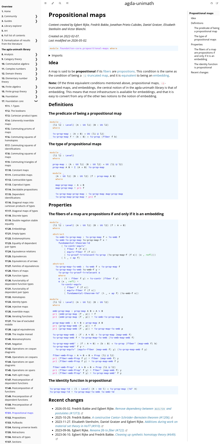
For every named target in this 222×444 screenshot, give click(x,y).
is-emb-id (107, 391)
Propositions (15, 417)
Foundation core (12, 101)
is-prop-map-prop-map (70, 193)
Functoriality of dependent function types (19, 282)
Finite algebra (11, 86)
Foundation (10, 96)
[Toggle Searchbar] (60, 3)
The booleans (15, 110)
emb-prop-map (61, 310)
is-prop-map (60, 133)
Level (69, 124)
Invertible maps (17, 311)
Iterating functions (19, 316)
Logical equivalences (20, 329)
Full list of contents (13, 35)
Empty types (15, 233)
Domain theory (12, 73)
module (54, 48)
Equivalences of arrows (21, 261)
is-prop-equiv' (66, 349)
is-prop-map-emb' (64, 343)
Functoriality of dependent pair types (17, 290)
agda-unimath (139, 3)
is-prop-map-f (92, 240)
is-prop (95, 136)
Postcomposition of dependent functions (19, 381)
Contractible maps (18, 174)
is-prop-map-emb (63, 334)
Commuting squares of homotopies (20, 138)
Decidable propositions (21, 189)
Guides (7, 21)
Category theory (12, 59)
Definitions (197, 23)
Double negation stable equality (21, 222)
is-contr (95, 278)
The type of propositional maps (205, 37)
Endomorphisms (17, 238)
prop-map (58, 164)
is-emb (113, 237)
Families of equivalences (22, 266)
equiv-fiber (75, 251)
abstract (58, 234)
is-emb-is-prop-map (68, 237)
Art (5, 30)
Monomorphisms (18, 339)
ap (74, 257)
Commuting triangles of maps (21, 163)
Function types (16, 275)
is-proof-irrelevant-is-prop (86, 254)
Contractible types (18, 179)
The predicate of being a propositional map (206, 29)
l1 (55, 124)
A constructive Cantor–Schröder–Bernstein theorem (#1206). (131, 417)
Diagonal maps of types (21, 210)
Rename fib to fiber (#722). (107, 430)
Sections (13, 441)
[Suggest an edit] (217, 3)
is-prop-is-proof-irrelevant (77, 272)
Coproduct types (17, 184)
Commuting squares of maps (20, 155)
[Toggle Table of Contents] (45, 3)
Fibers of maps (16, 270)
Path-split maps (17, 374)
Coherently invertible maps (19, 122)
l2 (59, 124)
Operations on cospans (21, 357)
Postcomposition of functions (19, 390)
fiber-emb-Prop (63, 355)
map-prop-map (64, 184)
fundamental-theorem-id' (83, 293)
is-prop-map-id (60, 388)
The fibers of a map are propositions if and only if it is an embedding (205, 54)
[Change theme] (52, 3)
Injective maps (16, 306)
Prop (97, 355)
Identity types (16, 301)
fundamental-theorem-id (74, 242)
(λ (102, 293)
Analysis (7, 54)
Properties (197, 44)
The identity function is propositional (206, 65)
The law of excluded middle (19, 322)
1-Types (12, 105)
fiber (106, 136)
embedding (161, 75)
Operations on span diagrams (19, 363)
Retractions (15, 432)
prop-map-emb (61, 322)
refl (149, 254)
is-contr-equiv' (75, 245)
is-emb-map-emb (120, 337)
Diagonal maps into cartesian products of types (20, 204)
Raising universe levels (21, 427)
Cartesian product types (21, 115)
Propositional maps (19, 412)
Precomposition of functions (18, 406)
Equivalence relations (20, 251)
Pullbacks (13, 422)
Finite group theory (14, 91)
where (113, 48)
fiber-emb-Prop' (63, 367)
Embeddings (15, 228)
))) (154, 254)
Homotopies (15, 297)
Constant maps (17, 170)
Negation (13, 343)
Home (6, 11)
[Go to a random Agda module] (67, 3)
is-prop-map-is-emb (68, 266)
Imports (57, 55)
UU (84, 124)
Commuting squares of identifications (20, 147)
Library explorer (12, 25)
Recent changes (199, 72)
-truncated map (95, 75)
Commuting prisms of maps (20, 130)
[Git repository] (212, 3)
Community (9, 16)
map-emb (122, 334)
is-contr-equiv (71, 284)
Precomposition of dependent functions (18, 398)
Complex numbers (14, 68)
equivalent (129, 75)
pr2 (91, 196)
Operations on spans (20, 370)
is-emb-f (88, 269)
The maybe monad (19, 334)
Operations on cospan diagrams (20, 350)
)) (85, 248)
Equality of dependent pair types (21, 245)
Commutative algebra (15, 63)
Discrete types (16, 215)
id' (131, 388)
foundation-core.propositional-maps (84, 48)
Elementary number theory (15, 80)
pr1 (79, 187)
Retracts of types (18, 437)
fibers (107, 71)
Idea (193, 18)
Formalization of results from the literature (16, 42)
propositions (126, 71)
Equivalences (16, 256)
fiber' (71, 287)
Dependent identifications (14, 196)
